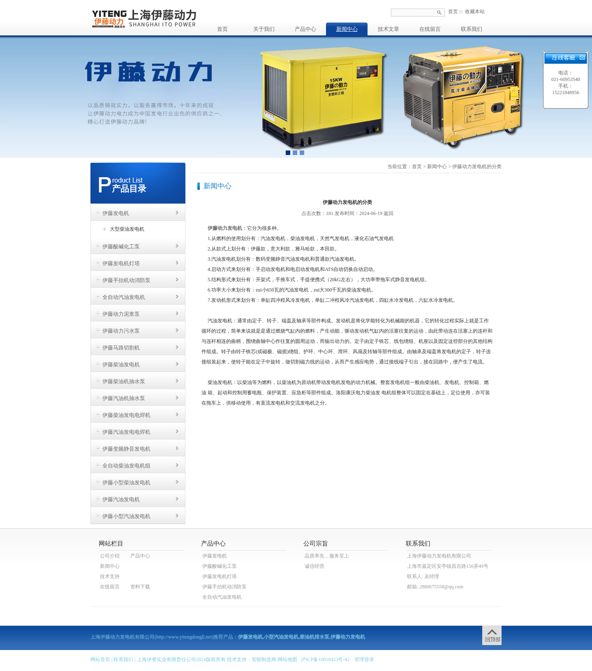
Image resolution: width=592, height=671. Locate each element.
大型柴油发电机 (127, 229)
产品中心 (305, 29)
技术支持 (110, 576)
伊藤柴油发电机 (121, 364)
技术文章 (388, 29)
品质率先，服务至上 (327, 556)
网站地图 (287, 659)
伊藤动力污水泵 (121, 331)
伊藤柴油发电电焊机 (126, 415)
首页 (453, 11)
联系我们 (471, 29)
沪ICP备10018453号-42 (325, 659)
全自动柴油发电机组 (126, 466)
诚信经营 (314, 566)
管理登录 (364, 659)
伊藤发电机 (115, 213)
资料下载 (140, 587)
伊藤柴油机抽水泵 (123, 381)
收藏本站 (475, 11)
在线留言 (430, 29)
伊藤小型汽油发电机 (126, 516)
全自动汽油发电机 (123, 297)
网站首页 (100, 659)
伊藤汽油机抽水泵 (123, 398)
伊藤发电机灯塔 (121, 263)
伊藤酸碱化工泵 (121, 246)
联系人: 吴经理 (423, 576)
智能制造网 (264, 659)
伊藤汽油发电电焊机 (126, 432)
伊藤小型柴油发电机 (126, 482)
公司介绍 (110, 556)
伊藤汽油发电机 (121, 499)
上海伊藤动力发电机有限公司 (439, 556)
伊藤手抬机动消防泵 (126, 280)
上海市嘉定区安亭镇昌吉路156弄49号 (447, 566)
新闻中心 (347, 29)
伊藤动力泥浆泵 (121, 314)
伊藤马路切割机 (121, 348)
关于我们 (264, 29)
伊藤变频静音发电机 (126, 449)
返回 (388, 213)
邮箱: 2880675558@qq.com (435, 587)
